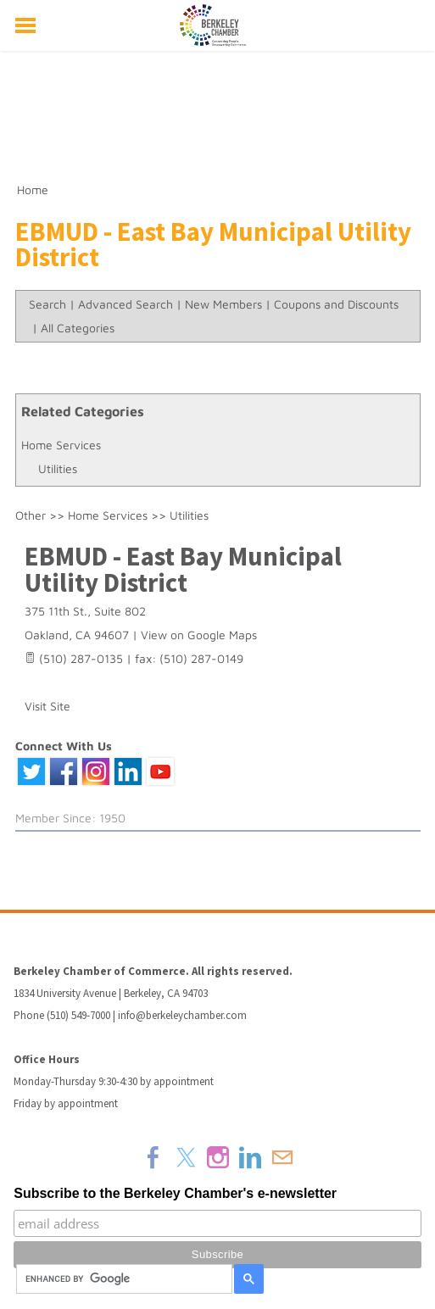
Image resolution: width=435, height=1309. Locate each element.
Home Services (61, 444)
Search (47, 304)
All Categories (77, 327)
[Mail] (282, 1157)
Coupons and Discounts (336, 304)
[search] (121, 1279)
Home (32, 189)
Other (30, 515)
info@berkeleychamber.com (182, 1015)
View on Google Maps (199, 634)
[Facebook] (153, 1157)
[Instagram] (218, 1157)
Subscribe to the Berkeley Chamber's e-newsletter (175, 1193)
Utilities (57, 468)
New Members (223, 304)
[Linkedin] (250, 1157)
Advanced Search (125, 304)
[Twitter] (186, 1157)
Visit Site (47, 706)
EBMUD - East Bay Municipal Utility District (183, 569)
